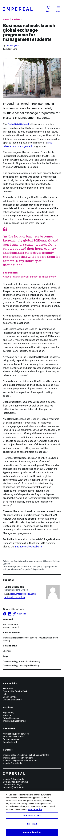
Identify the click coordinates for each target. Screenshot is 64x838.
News (6, 19)
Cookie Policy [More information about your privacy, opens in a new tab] (35, 809)
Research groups (11, 739)
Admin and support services (16, 733)
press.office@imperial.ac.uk (23, 594)
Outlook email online (12, 699)
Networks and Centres (13, 736)
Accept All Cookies (32, 832)
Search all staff (10, 742)
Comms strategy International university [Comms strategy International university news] (21, 661)
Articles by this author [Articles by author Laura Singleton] (14, 597)
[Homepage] (23, 9)
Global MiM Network (18, 124)
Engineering (8, 712)
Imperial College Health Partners (18, 757)
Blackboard (8, 688)
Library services (10, 697)
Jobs (5, 694)
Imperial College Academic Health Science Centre (26, 755)
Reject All (32, 824)
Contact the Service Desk (15, 691)
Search (48, 8)
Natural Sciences (11, 718)
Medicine (7, 715)
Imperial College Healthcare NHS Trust (20, 760)
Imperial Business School (14, 721)
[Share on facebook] (5, 614)
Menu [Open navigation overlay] (58, 10)
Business (7, 651)
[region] (32, 814)
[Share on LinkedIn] (9, 614)
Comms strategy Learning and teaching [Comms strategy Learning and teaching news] (21, 665)
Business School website (28, 546)
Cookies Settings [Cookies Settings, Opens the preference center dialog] (31, 815)
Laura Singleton (13, 45)
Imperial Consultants (12, 763)
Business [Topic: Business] (17, 19)
